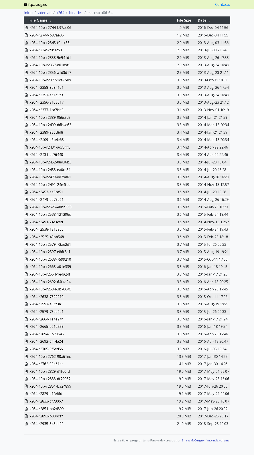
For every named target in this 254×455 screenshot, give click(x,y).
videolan (45, 12)
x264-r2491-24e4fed (46, 221)
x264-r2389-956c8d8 (46, 132)
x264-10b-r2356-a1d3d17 (50, 72)
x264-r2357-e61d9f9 (46, 95)
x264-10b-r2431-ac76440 (50, 147)
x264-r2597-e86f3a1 (46, 304)
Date (202, 20)
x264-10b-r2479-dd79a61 (50, 177)
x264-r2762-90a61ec (46, 363)
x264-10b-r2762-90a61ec (50, 356)
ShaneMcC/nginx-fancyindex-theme (206, 440)
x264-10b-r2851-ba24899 (50, 386)
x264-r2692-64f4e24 (46, 341)
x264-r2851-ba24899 (47, 408)
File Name (39, 20)
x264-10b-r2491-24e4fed (50, 184)
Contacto (222, 4)
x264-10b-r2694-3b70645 (50, 289)
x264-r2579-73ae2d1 (47, 311)
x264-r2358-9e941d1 (47, 87)
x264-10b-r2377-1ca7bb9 (50, 80)
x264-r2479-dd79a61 (47, 199)
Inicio (28, 12)
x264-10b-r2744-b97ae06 (50, 27)
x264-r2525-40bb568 (47, 236)
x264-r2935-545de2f (46, 423)
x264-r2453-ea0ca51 (46, 191)
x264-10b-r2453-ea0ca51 (50, 169)
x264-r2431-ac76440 (46, 154)
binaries (76, 12)
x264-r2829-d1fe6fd (46, 393)
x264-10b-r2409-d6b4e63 (50, 124)
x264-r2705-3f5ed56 (46, 348)
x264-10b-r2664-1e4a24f (50, 274)
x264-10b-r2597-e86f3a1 (50, 251)
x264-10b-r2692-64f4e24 (50, 281)
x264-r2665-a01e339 (47, 326)
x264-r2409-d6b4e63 (47, 139)
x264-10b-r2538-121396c (50, 214)
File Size (184, 20)
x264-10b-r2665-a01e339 (50, 266)
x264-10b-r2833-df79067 (50, 378)
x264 (60, 12)
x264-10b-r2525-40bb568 (50, 207)
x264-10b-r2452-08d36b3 (50, 162)
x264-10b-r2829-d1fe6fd (50, 371)
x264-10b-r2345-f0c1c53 (49, 42)
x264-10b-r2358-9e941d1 (50, 57)
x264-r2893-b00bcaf (46, 416)
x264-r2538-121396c (46, 229)
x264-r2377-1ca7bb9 (47, 109)
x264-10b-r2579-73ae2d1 (50, 244)
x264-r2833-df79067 (46, 401)
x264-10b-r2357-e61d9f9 (50, 64)
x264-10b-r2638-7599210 (50, 259)
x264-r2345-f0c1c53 (46, 50)
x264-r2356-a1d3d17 (47, 102)
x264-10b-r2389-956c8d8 (50, 117)
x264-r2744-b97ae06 (47, 35)
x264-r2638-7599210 (47, 296)
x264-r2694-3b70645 (47, 334)
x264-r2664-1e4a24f (46, 319)
